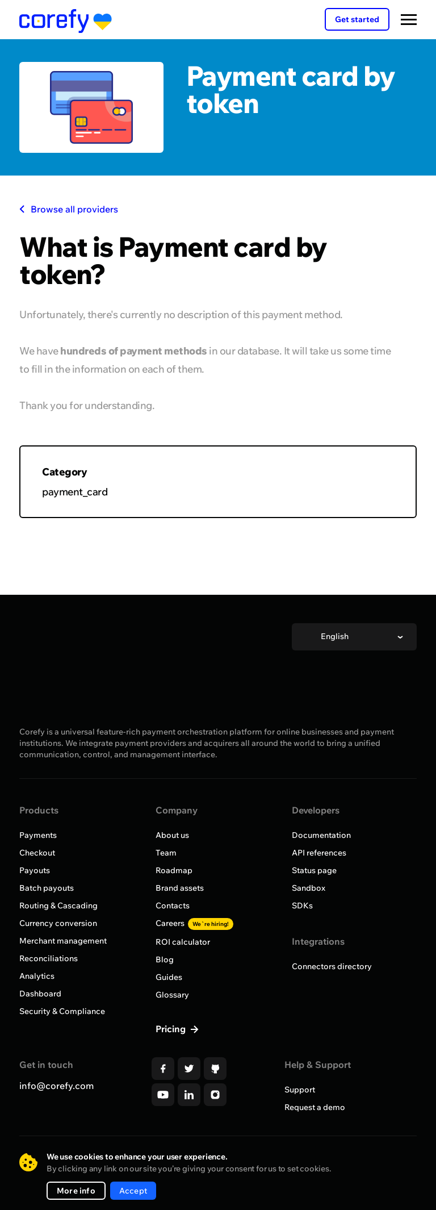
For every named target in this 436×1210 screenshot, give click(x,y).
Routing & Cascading (58, 905)
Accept (133, 1191)
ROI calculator (183, 942)
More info (76, 1191)
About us (172, 835)
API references (319, 853)
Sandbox (308, 888)
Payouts (34, 870)
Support (299, 1089)
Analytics (36, 976)
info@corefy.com (56, 1085)
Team (166, 853)
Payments (38, 835)
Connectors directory (332, 966)
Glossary (172, 995)
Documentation (321, 835)
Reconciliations (48, 958)
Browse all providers (68, 209)
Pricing (172, 1028)
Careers (194, 923)
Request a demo (314, 1107)
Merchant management (63, 941)
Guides (169, 977)
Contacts (173, 905)
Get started (357, 19)
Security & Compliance (62, 1011)
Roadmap (174, 870)
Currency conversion (58, 923)
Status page (314, 870)
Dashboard (40, 993)
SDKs (302, 905)
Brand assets (180, 888)
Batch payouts (46, 888)
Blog (165, 959)
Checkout (37, 853)
